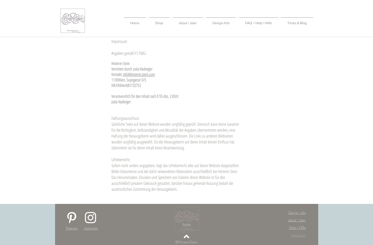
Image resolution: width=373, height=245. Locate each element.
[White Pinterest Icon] (71, 217)
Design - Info (297, 212)
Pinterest (72, 228)
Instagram (91, 228)
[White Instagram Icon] (90, 217)
